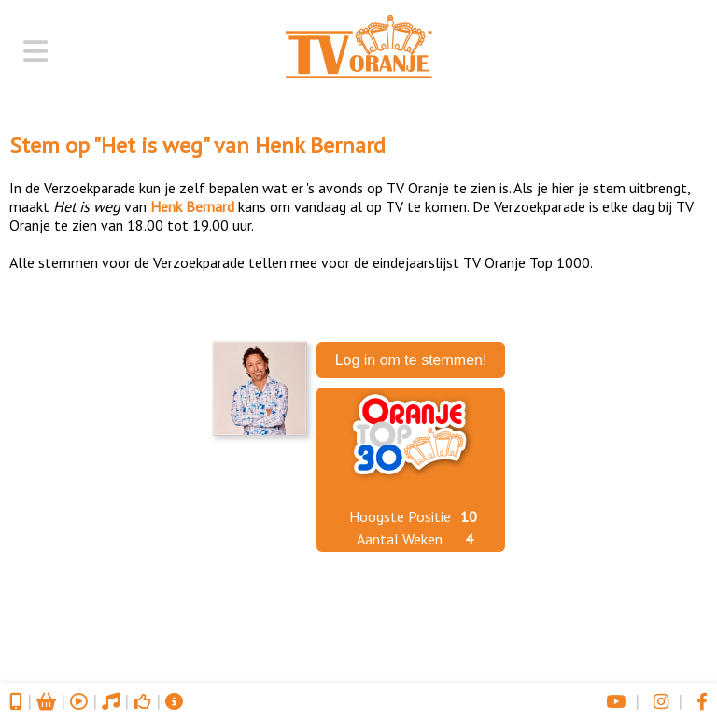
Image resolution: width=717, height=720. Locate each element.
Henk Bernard (320, 145)
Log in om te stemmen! (411, 360)
